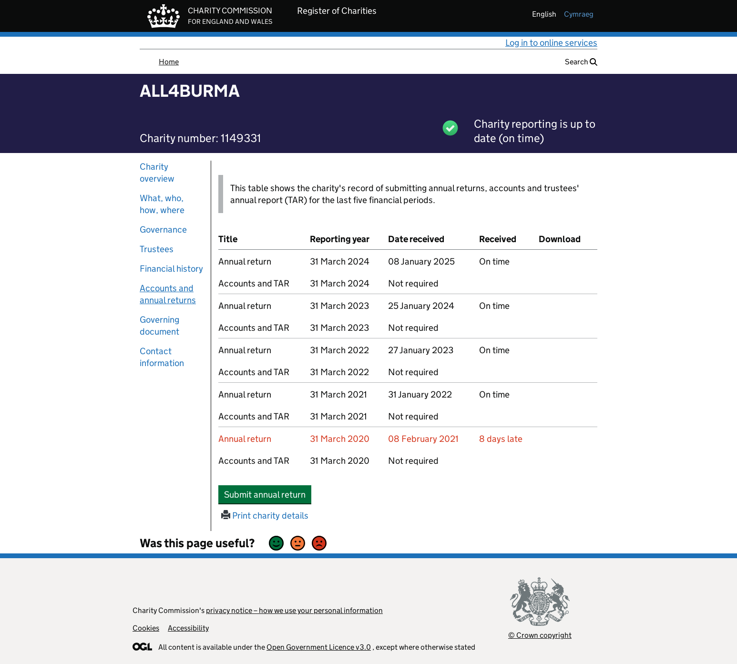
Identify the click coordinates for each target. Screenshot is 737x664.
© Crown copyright (540, 635)
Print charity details (264, 515)
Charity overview (157, 172)
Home (169, 61)
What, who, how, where (162, 204)
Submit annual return (267, 494)
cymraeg (579, 14)
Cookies (146, 628)
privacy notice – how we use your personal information (294, 610)
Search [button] (581, 61)
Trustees (157, 249)
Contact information (162, 357)
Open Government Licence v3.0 (318, 647)
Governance (163, 229)
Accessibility (188, 628)
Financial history (171, 268)
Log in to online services (551, 42)
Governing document (159, 325)
